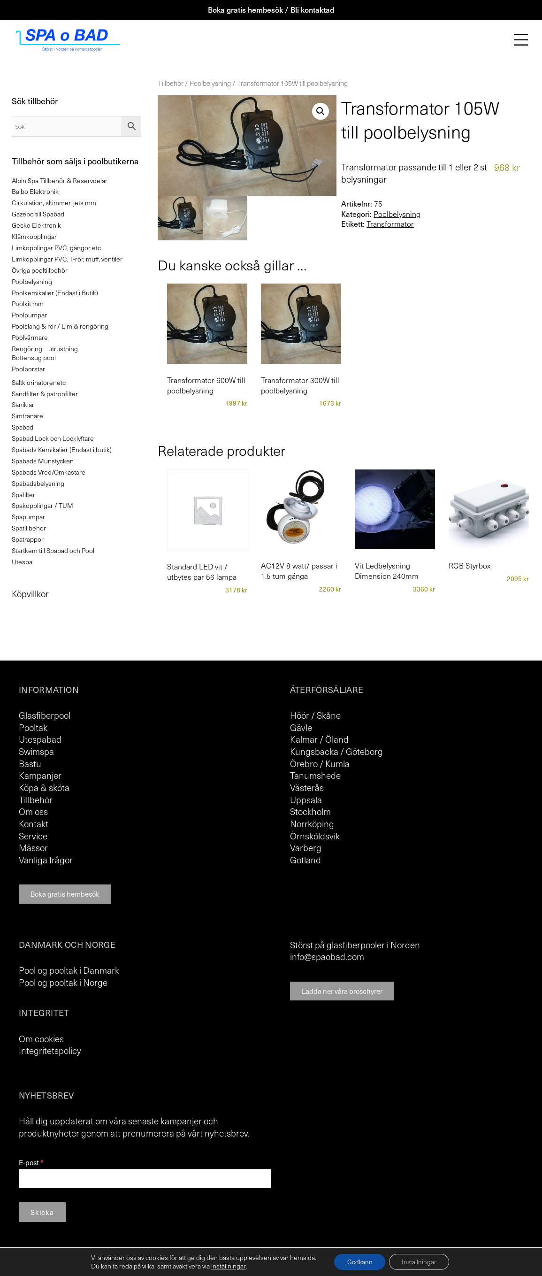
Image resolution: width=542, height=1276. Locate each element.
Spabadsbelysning (38, 483)
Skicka (42, 1212)
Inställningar (420, 1261)
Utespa (22, 562)
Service (33, 835)
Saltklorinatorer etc (39, 382)
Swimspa (36, 751)
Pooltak (33, 727)
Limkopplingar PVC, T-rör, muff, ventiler (67, 259)
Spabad (22, 427)
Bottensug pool (34, 357)
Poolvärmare (30, 337)
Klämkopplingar (34, 236)
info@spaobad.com (327, 956)
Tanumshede (315, 775)
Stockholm (310, 811)
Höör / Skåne (315, 715)
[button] (320, 111)
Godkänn (358, 1261)
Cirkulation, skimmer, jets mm (54, 203)
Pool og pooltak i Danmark (69, 969)
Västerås (307, 787)
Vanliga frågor (46, 859)
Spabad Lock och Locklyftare (53, 438)
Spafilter (23, 495)
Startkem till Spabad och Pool (53, 550)
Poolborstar (28, 369)
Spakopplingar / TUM (42, 505)
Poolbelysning (210, 83)
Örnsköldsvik (315, 835)
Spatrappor (28, 539)
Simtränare (27, 416)
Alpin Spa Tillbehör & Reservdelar (59, 180)
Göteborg (364, 751)
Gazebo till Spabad (38, 214)
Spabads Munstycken (43, 461)
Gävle (301, 727)
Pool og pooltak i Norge (63, 982)
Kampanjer (40, 775)
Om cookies (41, 1038)
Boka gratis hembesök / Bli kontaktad (271, 9)
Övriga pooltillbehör (40, 270)
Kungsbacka (314, 751)
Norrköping (312, 823)
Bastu (30, 763)
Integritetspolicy (50, 1050)
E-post (31, 1163)
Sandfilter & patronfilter (45, 394)
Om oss (33, 811)
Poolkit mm (28, 303)
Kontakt (33, 823)
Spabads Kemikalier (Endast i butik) (62, 449)
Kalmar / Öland (319, 739)
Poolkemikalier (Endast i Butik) (55, 293)
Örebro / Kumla (320, 763)
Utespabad (40, 739)
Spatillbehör (29, 528)
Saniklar (23, 404)
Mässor (33, 847)
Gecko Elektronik (36, 225)
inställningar (225, 1265)
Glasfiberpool (44, 715)
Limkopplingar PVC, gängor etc (56, 248)
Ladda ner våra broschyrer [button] (342, 991)
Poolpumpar (29, 315)
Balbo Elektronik (35, 191)
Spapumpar (28, 517)
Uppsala (306, 799)
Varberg (305, 847)
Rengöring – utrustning (45, 349)
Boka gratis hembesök (65, 894)
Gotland (305, 859)
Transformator (390, 224)
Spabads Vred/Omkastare (48, 472)
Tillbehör (170, 83)
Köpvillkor (30, 593)
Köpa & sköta (44, 787)
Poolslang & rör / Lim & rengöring (60, 326)
